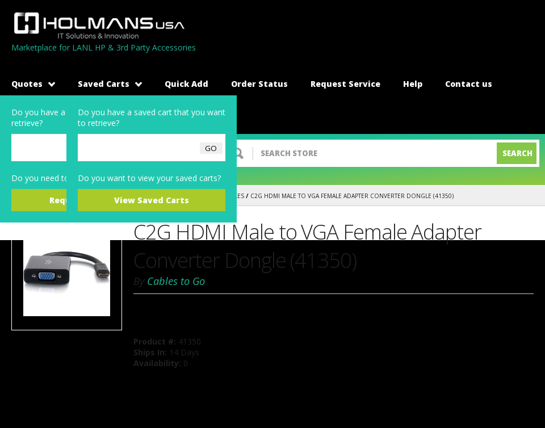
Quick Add (186, 83)
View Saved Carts (151, 200)
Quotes (33, 83)
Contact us (468, 83)
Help (412, 83)
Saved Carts (110, 83)
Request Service (345, 83)
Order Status (259, 83)
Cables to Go (176, 281)
